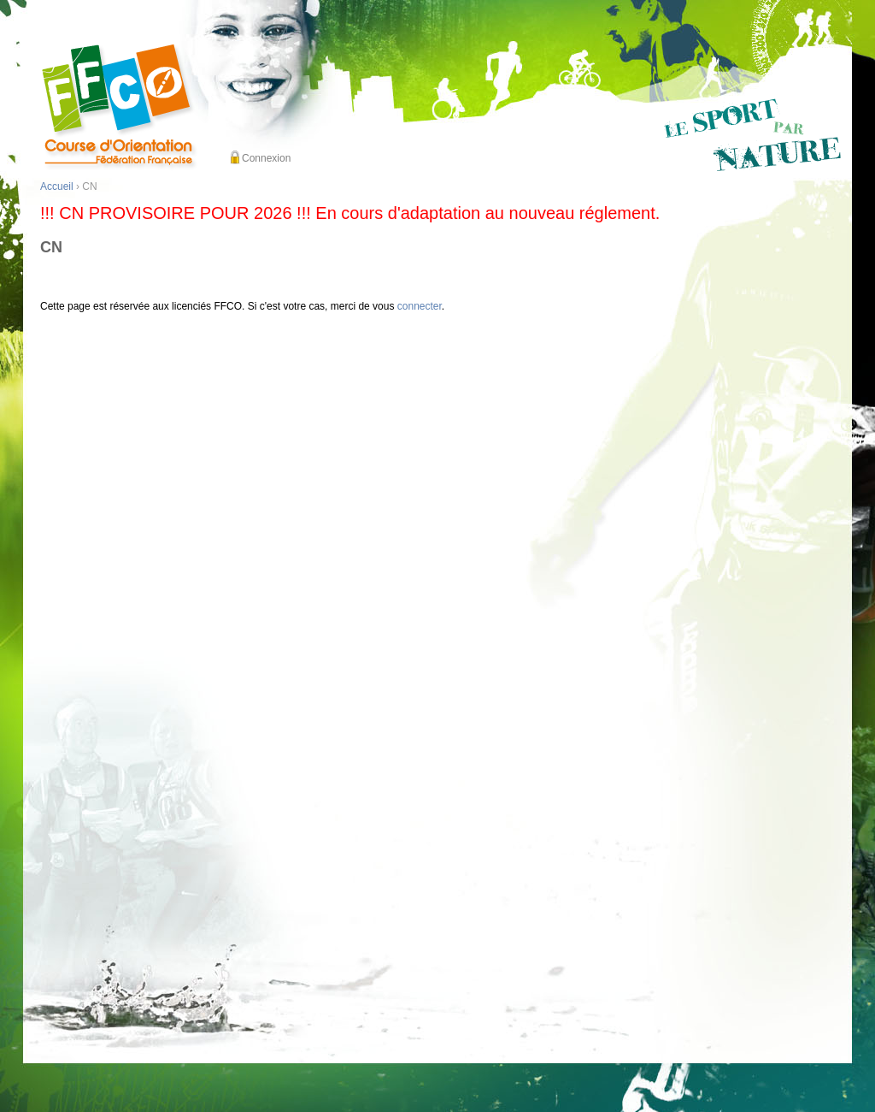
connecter (419, 306)
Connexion (266, 158)
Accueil (56, 186)
